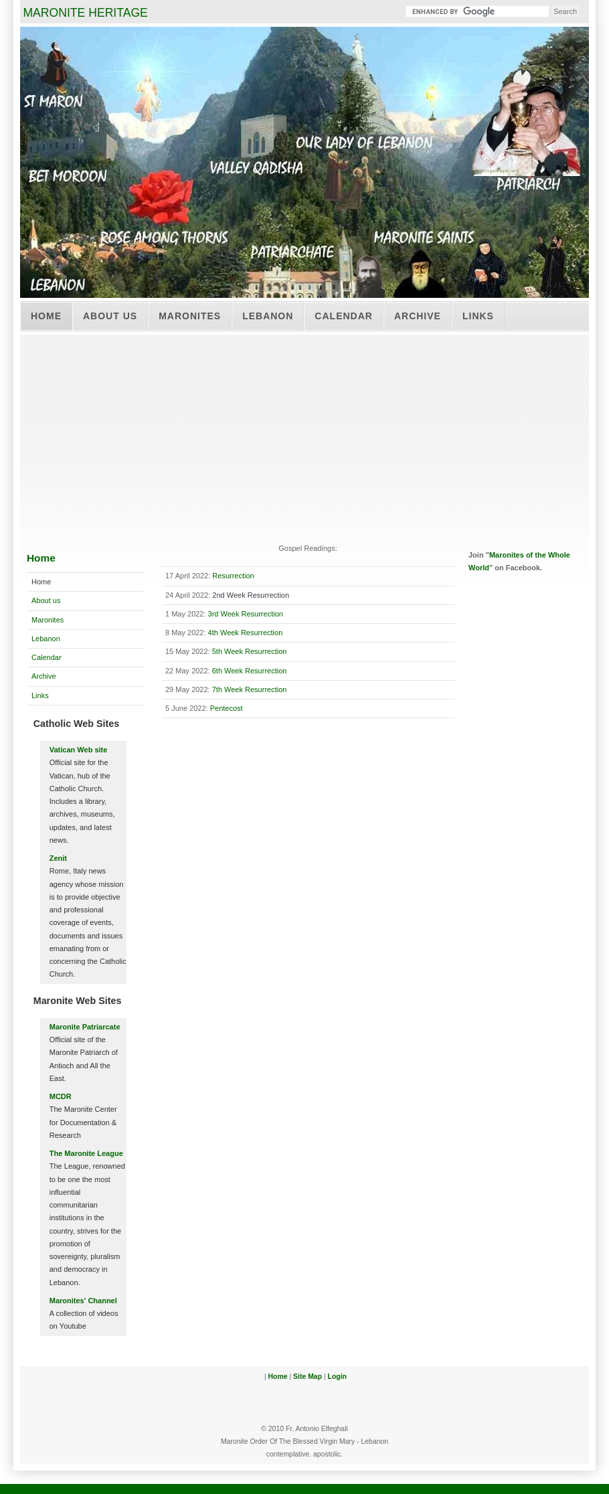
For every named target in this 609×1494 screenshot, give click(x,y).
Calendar (344, 316)
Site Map (307, 1376)
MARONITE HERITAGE (85, 12)
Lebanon (267, 316)
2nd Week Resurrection (250, 595)
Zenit (58, 858)
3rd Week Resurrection (245, 614)
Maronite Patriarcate (85, 1027)
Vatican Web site (79, 750)
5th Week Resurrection (249, 651)
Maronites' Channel (83, 1301)
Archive (417, 316)
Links (478, 316)
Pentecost (226, 708)
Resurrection (233, 576)
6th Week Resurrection (249, 671)
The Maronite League (86, 1153)
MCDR (61, 1096)
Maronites (190, 316)
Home (46, 316)
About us (110, 316)
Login (337, 1376)
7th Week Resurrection (249, 689)
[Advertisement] (304, 435)
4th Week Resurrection (245, 633)
